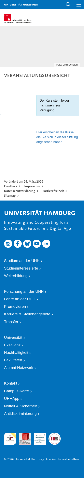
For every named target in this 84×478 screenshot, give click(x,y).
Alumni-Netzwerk (18, 367)
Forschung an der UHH (24, 291)
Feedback (10, 186)
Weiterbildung (16, 276)
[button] (68, 4)
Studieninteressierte (21, 268)
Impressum (32, 186)
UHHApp (11, 398)
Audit (22, 434)
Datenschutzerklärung (19, 191)
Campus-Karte (16, 391)
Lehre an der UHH (19, 299)
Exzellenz (12, 345)
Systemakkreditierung (54, 434)
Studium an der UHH (22, 261)
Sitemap (10, 195)
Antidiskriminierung (20, 413)
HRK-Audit (37, 436)
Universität (13, 337)
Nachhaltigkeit (16, 352)
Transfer (11, 322)
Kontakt (10, 383)
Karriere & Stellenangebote (27, 314)
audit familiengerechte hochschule (10, 438)
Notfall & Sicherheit (20, 406)
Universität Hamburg (21, 4)
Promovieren (15, 306)
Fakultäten (13, 360)
